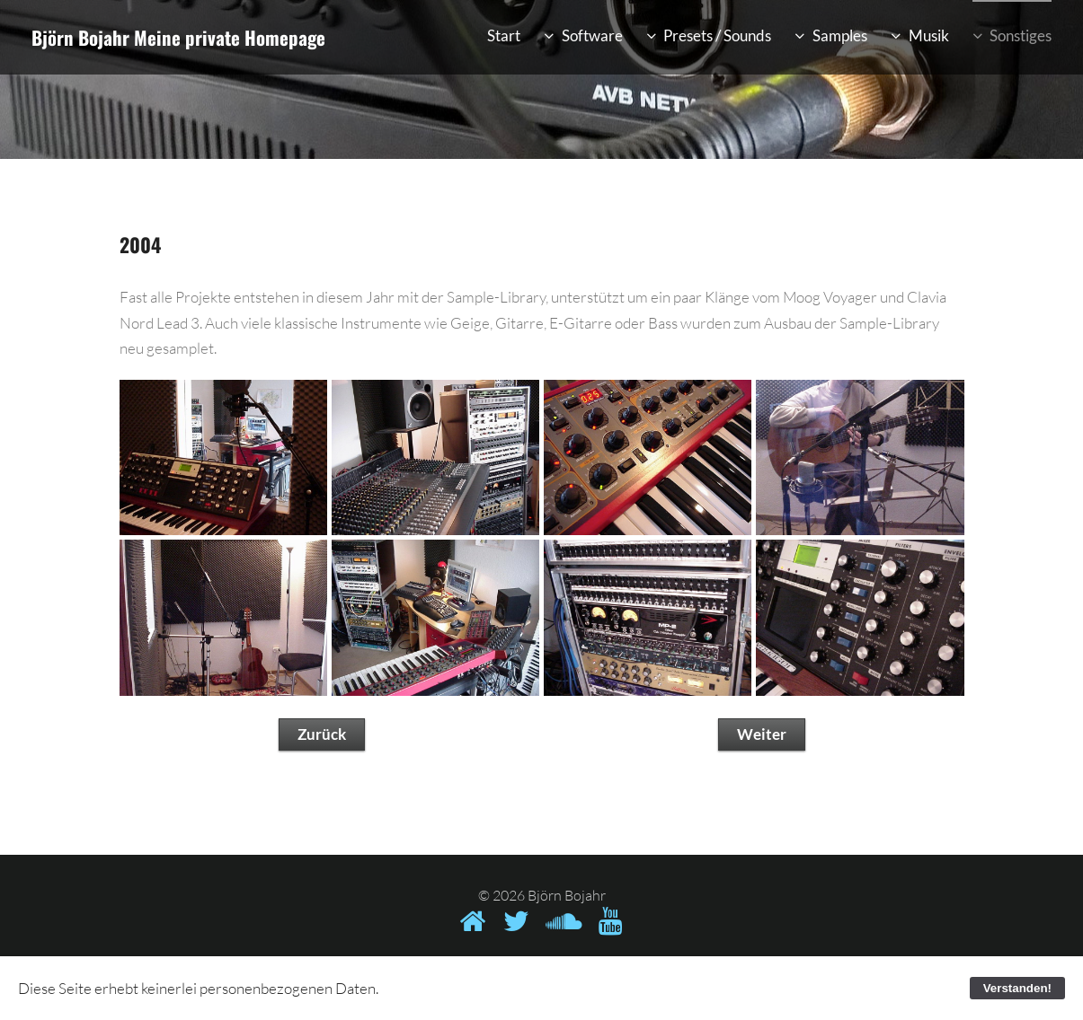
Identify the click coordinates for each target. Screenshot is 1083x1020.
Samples (839, 35)
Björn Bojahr (80, 37)
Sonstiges (1021, 35)
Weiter (761, 734)
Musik (929, 35)
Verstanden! (1017, 988)
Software (592, 35)
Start (503, 35)
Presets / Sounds (717, 35)
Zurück (321, 734)
